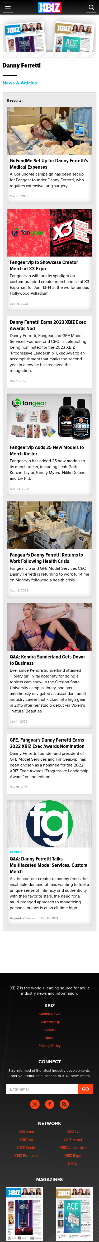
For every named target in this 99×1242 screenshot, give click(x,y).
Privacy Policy (50, 1045)
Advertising (49, 1021)
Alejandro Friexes (22, 918)
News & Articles (20, 82)
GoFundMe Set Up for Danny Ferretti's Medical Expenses (49, 164)
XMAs (73, 1163)
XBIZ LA (73, 1131)
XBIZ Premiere (26, 1155)
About (49, 1037)
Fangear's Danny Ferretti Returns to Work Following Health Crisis (46, 558)
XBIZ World (26, 1147)
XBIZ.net (26, 1139)
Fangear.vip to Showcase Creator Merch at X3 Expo (44, 265)
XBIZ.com (26, 1131)
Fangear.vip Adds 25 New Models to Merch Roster (47, 450)
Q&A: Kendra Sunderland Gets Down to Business (47, 660)
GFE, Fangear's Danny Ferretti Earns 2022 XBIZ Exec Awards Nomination (47, 743)
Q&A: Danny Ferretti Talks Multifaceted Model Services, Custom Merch (48, 865)
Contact (49, 1029)
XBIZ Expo (72, 1155)
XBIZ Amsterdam (73, 1147)
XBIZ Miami (73, 1139)
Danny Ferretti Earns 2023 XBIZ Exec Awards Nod (48, 325)
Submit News (49, 1013)
